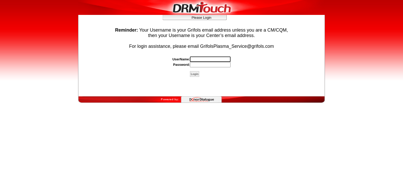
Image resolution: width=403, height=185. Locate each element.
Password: (181, 65)
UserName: (181, 59)
